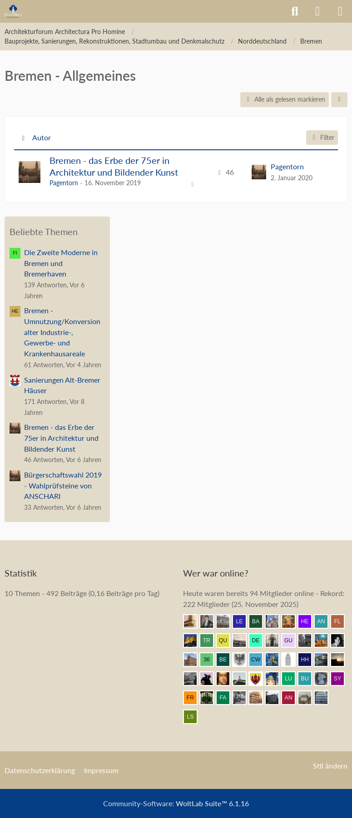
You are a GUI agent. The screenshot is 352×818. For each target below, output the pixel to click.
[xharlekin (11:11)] (292, 659)
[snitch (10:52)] (243, 678)
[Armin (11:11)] (243, 659)
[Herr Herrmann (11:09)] (308, 659)
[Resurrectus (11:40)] (292, 621)
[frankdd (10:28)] (194, 697)
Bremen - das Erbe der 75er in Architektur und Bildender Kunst (114, 166)
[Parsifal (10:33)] (325, 678)
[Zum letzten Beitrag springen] (259, 172)
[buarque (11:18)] (341, 640)
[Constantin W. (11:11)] (259, 659)
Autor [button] (41, 137)
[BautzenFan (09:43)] (325, 697)
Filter (322, 137)
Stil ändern (330, 765)
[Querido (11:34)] (227, 640)
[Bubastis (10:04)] (276, 697)
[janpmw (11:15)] (194, 659)
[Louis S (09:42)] (194, 717)
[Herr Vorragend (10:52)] (227, 678)
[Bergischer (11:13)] (227, 659)
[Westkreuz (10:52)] (259, 678)
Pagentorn (64, 183)
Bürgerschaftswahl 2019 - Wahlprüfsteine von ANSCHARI (63, 485)
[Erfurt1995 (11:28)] (308, 640)
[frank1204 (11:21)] (325, 640)
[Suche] (295, 11)
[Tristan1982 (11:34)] (210, 640)
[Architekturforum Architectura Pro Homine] (13, 11)
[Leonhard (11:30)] (276, 640)
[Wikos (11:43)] (227, 621)
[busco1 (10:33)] (308, 678)
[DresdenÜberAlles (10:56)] (194, 678)
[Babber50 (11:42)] (259, 621)
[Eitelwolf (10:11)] (243, 697)
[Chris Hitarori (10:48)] (276, 678)
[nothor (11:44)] (194, 621)
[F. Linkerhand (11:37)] (341, 621)
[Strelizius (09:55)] (308, 697)
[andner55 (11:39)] (325, 621)
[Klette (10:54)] (210, 678)
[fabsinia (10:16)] (227, 697)
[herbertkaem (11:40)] (308, 621)
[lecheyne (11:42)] (243, 621)
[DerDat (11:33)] (243, 640)
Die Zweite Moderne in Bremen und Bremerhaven (61, 263)
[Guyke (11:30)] (292, 640)
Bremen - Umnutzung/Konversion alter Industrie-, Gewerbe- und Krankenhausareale (62, 332)
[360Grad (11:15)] (210, 659)
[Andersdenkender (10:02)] (292, 697)
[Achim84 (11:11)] (276, 659)
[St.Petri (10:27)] (210, 697)
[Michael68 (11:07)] (325, 659)
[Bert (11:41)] (276, 621)
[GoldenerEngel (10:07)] (259, 697)
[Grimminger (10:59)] (341, 659)
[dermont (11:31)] (259, 640)
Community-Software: (176, 803)
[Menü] (340, 11)
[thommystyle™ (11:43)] (210, 621)
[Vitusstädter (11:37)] (194, 640)
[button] (339, 99)
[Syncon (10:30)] (341, 678)
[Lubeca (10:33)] (292, 678)
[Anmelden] (317, 11)
